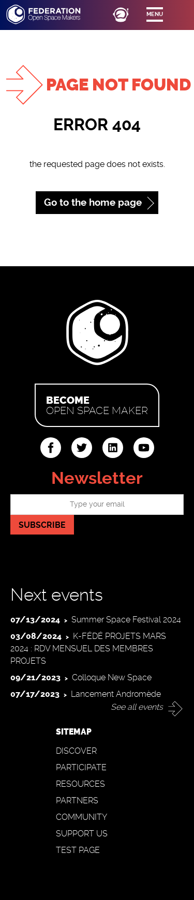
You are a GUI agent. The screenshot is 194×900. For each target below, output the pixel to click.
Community (81, 817)
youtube (143, 447)
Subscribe (42, 525)
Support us (82, 833)
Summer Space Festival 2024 (126, 619)
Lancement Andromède (116, 694)
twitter (81, 447)
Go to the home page (93, 202)
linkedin (112, 447)
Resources (80, 784)
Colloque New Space (112, 677)
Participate (81, 767)
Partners (77, 800)
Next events (56, 595)
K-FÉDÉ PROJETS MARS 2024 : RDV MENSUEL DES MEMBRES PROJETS (88, 648)
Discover (76, 751)
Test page (78, 850)
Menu (154, 14)
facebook (50, 447)
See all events (137, 707)
